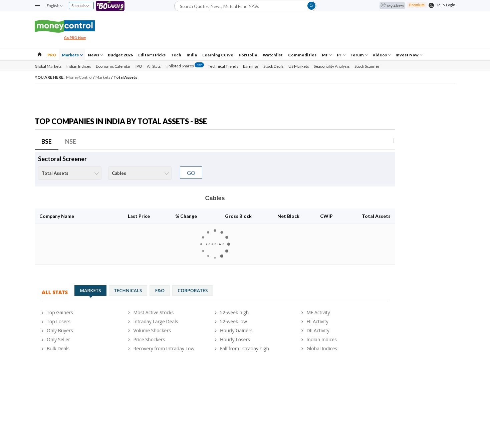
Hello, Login (445, 5)
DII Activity (317, 330)
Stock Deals (273, 66)
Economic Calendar (113, 66)
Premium (417, 5)
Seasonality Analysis (332, 66)
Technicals (128, 290)
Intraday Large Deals (155, 321)
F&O (160, 290)
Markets (72, 54)
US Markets (298, 66)
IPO (139, 66)
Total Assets (125, 77)
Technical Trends (223, 66)
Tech (176, 54)
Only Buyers (60, 330)
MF (327, 54)
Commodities (302, 54)
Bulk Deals (58, 348)
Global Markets (48, 66)
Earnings (251, 66)
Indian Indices (78, 66)
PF (341, 54)
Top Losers (58, 321)
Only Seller (58, 339)
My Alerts (392, 6)
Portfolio (248, 54)
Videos (382, 54)
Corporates (193, 290)
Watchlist (273, 54)
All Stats (154, 66)
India (192, 54)
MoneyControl (79, 77)
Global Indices (321, 348)
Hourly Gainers (236, 330)
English (54, 5)
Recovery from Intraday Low (163, 348)
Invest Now (409, 54)
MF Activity (318, 312)
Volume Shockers (152, 330)
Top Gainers (60, 312)
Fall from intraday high (244, 348)
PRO (51, 54)
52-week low (233, 321)
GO (191, 172)
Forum (359, 54)
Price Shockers (149, 339)
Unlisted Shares (185, 65)
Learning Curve (217, 54)
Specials (80, 5)
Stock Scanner (367, 66)
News (95, 54)
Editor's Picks (152, 54)
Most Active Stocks (153, 312)
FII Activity (317, 321)
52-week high (234, 312)
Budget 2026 (120, 54)
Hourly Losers (235, 339)
